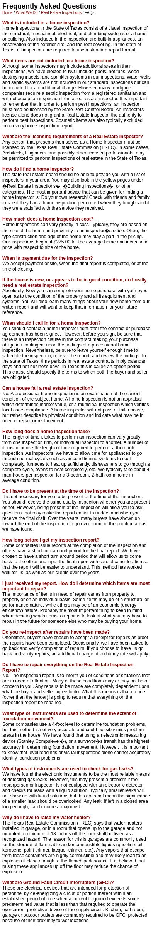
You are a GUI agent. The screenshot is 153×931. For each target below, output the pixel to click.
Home (7, 12)
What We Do (27, 12)
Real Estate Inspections (61, 12)
